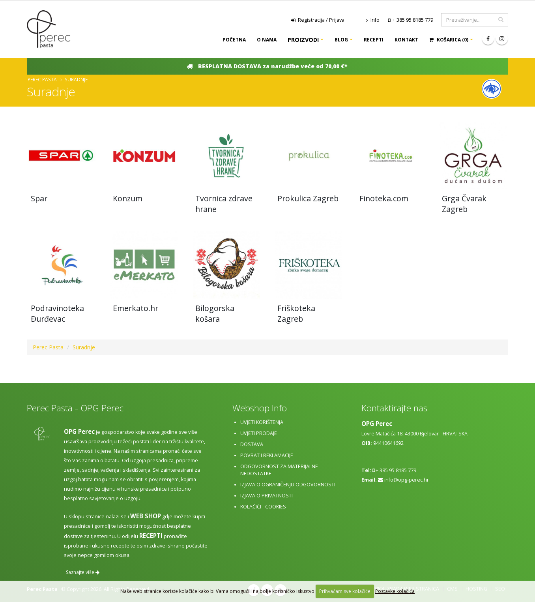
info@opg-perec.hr (406, 479)
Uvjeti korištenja (261, 422)
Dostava (251, 444)
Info (373, 20)
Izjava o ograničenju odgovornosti (287, 484)
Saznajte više (82, 572)
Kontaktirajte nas (394, 408)
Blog (341, 39)
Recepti (373, 39)
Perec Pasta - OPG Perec (75, 408)
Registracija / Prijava (317, 20)
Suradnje (76, 79)
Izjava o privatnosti (266, 495)
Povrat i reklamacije (266, 455)
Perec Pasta (42, 79)
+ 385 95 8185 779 (413, 20)
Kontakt (406, 39)
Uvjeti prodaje (258, 433)
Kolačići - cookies (263, 506)
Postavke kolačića (395, 591)
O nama (267, 39)
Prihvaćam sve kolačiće (344, 591)
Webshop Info (259, 408)
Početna (234, 39)
